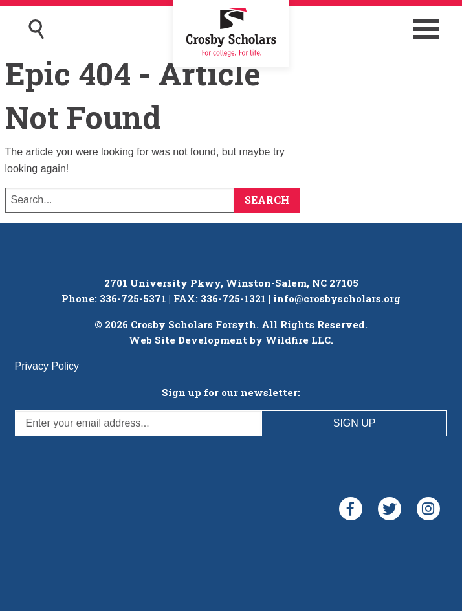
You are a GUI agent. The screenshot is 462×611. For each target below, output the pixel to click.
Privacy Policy (47, 366)
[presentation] (113, 461)
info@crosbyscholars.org (337, 298)
